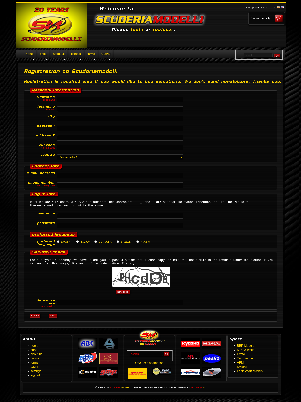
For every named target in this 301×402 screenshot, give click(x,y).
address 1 (46, 125)
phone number (40, 184)
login (137, 29)
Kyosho (242, 366)
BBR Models (245, 345)
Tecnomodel (245, 358)
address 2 (45, 135)
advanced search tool (149, 363)
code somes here (40, 303)
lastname (40, 108)
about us (59, 53)
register (163, 29)
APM (240, 362)
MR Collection (246, 350)
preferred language (46, 243)
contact (76, 53)
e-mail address (41, 173)
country (48, 154)
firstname (40, 98)
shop (43, 53)
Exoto (241, 354)
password (46, 223)
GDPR (105, 53)
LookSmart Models (250, 371)
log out (35, 375)
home (30, 53)
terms (91, 53)
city (51, 116)
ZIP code (40, 146)
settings (36, 371)
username (45, 213)
